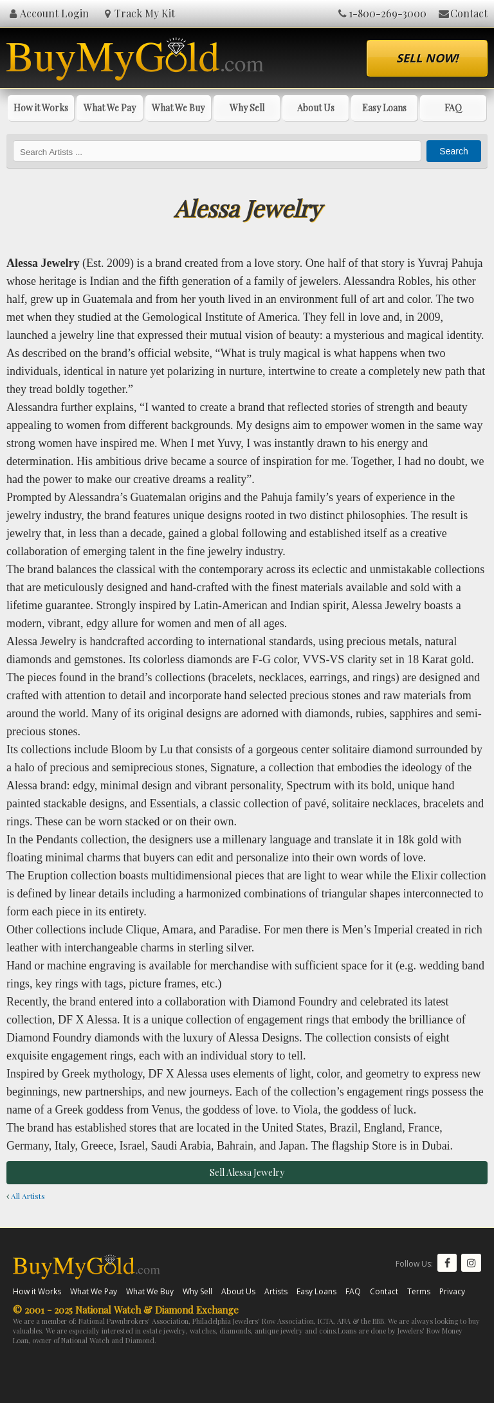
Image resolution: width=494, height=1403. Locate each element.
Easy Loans (384, 108)
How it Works (41, 108)
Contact (462, 13)
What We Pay (110, 108)
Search (453, 151)
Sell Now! (427, 58)
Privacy (452, 1291)
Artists (276, 1291)
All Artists (25, 1196)
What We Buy (178, 108)
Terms (418, 1291)
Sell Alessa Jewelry (247, 1172)
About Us (315, 108)
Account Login (47, 13)
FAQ (453, 108)
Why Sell (247, 108)
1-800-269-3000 (381, 13)
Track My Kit (139, 13)
